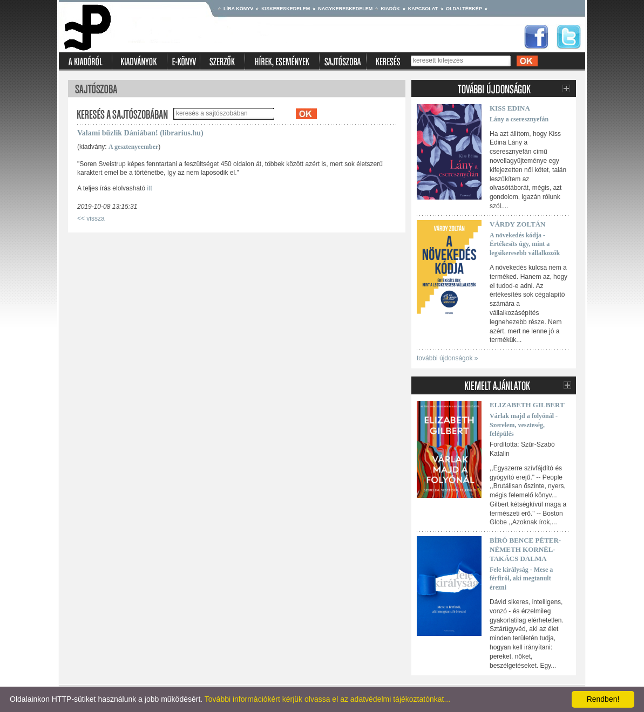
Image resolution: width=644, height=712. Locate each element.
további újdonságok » (447, 358)
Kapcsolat (423, 8)
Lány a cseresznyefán (519, 119)
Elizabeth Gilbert (527, 405)
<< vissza (91, 218)
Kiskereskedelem (285, 8)
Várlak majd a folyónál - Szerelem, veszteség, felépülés (524, 425)
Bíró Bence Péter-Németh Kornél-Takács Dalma (525, 549)
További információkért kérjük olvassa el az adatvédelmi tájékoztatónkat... (327, 699)
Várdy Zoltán (517, 224)
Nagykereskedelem (345, 8)
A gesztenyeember (133, 146)
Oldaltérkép (464, 8)
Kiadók (390, 8)
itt (149, 188)
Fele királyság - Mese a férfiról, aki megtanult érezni (521, 579)
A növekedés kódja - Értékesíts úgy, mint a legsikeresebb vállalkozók (525, 244)
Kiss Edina (510, 108)
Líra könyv (238, 8)
